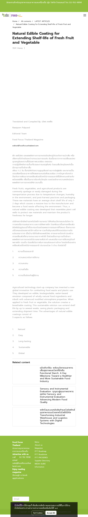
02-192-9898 (75, 2)
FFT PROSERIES (41, 457)
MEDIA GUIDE (40, 463)
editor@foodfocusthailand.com (25, 145)
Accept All (51, 513)
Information (39, 467)
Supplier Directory (42, 460)
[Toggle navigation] (85, 15)
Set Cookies (38, 513)
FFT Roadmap (40, 451)
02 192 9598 (24, 457)
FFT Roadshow (41, 454)
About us (38, 445)
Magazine (39, 448)
